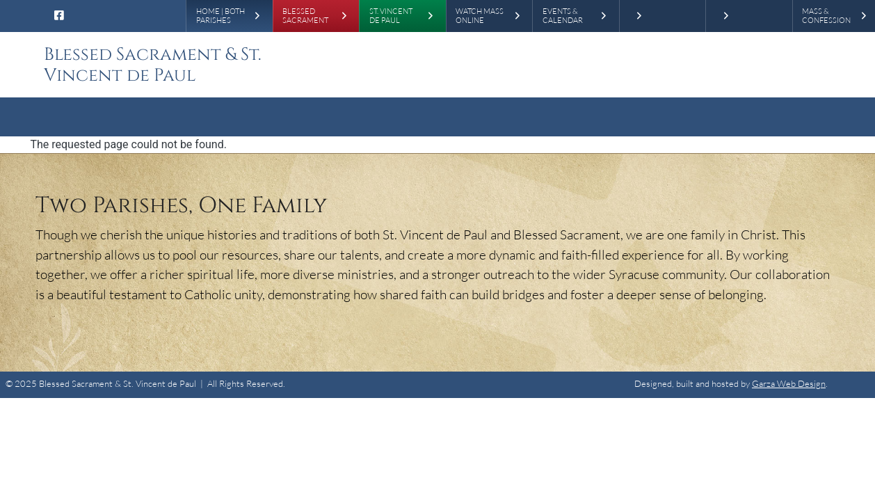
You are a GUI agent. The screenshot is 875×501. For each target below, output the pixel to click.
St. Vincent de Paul (390, 16)
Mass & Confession (826, 16)
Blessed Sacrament (305, 16)
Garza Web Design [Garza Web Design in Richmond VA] (789, 383)
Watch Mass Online (480, 16)
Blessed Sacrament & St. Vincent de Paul (153, 64)
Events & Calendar (563, 16)
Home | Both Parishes (220, 16)
